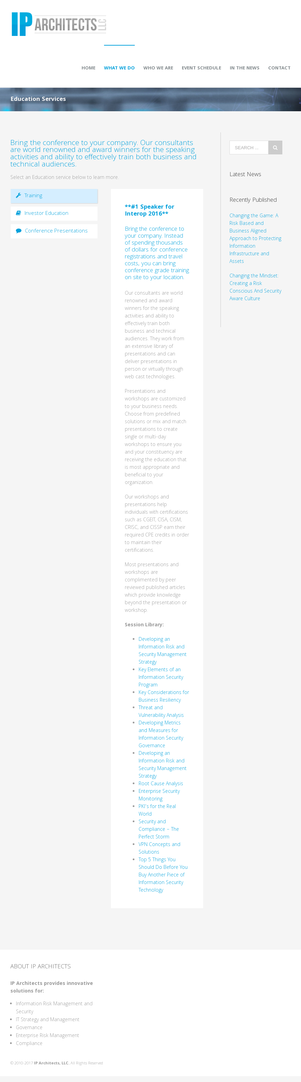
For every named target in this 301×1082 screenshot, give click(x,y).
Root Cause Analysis (161, 784)
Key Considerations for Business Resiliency (164, 697)
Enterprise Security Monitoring (159, 796)
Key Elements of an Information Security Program (161, 678)
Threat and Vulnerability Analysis (161, 712)
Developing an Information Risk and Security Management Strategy (163, 651)
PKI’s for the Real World (157, 811)
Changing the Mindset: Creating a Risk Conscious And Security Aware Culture (255, 287)
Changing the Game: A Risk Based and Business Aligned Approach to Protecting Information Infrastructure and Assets (255, 239)
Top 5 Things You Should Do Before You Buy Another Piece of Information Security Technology (163, 875)
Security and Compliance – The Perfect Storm (159, 830)
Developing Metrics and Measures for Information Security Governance (161, 734)
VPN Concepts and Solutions (159, 849)
